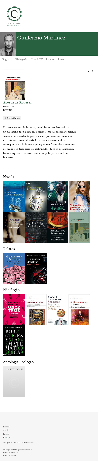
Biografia (6, 59)
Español (6, 426)
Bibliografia (21, 59)
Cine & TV (37, 59)
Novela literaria (13, 117)
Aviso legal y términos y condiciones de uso (17, 449)
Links (61, 59)
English (6, 433)
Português (7, 437)
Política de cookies (9, 455)
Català (6, 430)
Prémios (50, 59)
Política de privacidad (10, 452)
